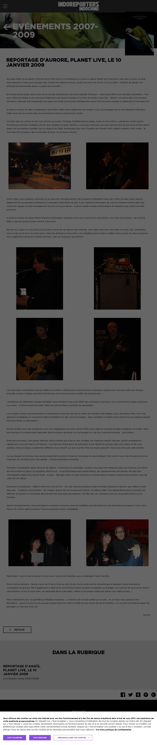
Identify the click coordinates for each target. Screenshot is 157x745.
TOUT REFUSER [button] (40, 738)
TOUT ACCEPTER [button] (14, 738)
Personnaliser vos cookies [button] (72, 738)
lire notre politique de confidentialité (113, 730)
